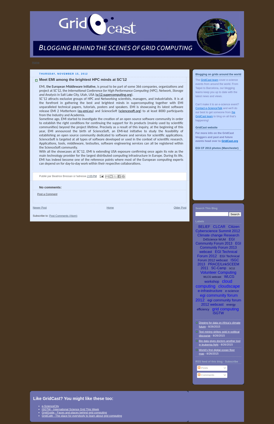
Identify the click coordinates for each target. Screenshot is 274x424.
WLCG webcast (212, 276)
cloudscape (229, 286)
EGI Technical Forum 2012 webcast (219, 258)
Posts (203, 368)
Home (36, 62)
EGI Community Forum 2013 (215, 241)
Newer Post (40, 207)
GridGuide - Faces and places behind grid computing (74, 412)
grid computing (225, 309)
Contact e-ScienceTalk (208, 108)
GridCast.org (230, 141)
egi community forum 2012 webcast (221, 302)
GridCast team (209, 79)
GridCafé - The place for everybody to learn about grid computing (82, 415)
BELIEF (204, 227)
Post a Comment (47, 194)
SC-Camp (218, 268)
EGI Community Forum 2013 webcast (220, 248)
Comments (206, 375)
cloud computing (214, 284)
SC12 (232, 268)
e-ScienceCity (50, 406)
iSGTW (218, 313)
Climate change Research (218, 235)
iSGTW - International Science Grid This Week (70, 409)
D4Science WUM (214, 239)
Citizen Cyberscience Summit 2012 (218, 229)
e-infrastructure (210, 291)
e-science (232, 291)
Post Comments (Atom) (63, 215)
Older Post (180, 207)
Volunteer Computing (218, 272)
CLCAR (219, 227)
